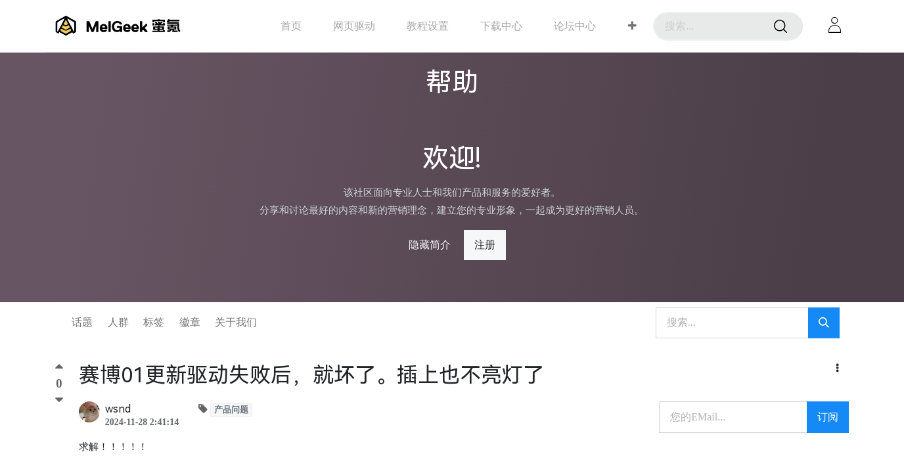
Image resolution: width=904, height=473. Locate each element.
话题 (82, 322)
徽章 (189, 322)
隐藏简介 (430, 244)
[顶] (59, 369)
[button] (632, 26)
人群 (118, 322)
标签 (153, 322)
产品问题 (231, 410)
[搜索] (780, 26)
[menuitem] (291, 26)
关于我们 (236, 322)
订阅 (827, 416)
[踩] (59, 400)
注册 (484, 244)
